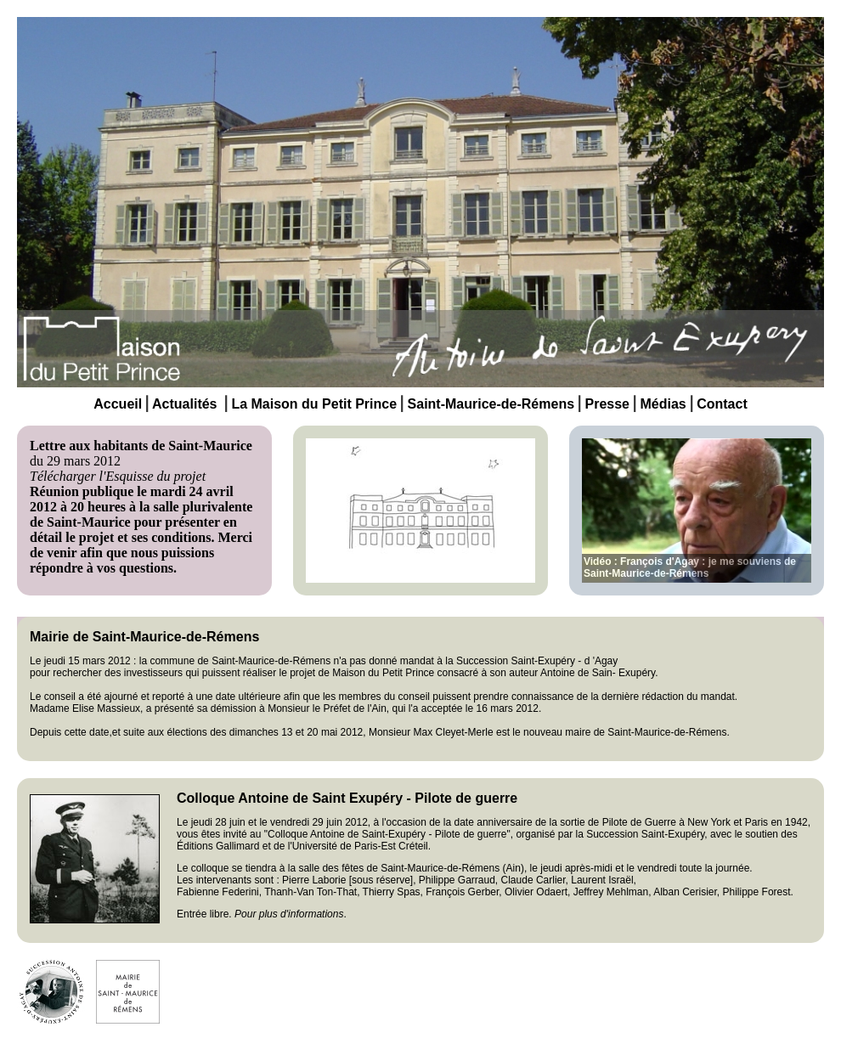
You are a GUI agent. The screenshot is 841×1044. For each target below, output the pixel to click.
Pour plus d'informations (288, 914)
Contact (722, 404)
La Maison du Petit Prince (314, 404)
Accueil (117, 404)
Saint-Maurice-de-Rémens (491, 404)
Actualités (184, 404)
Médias (663, 404)
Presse (605, 404)
